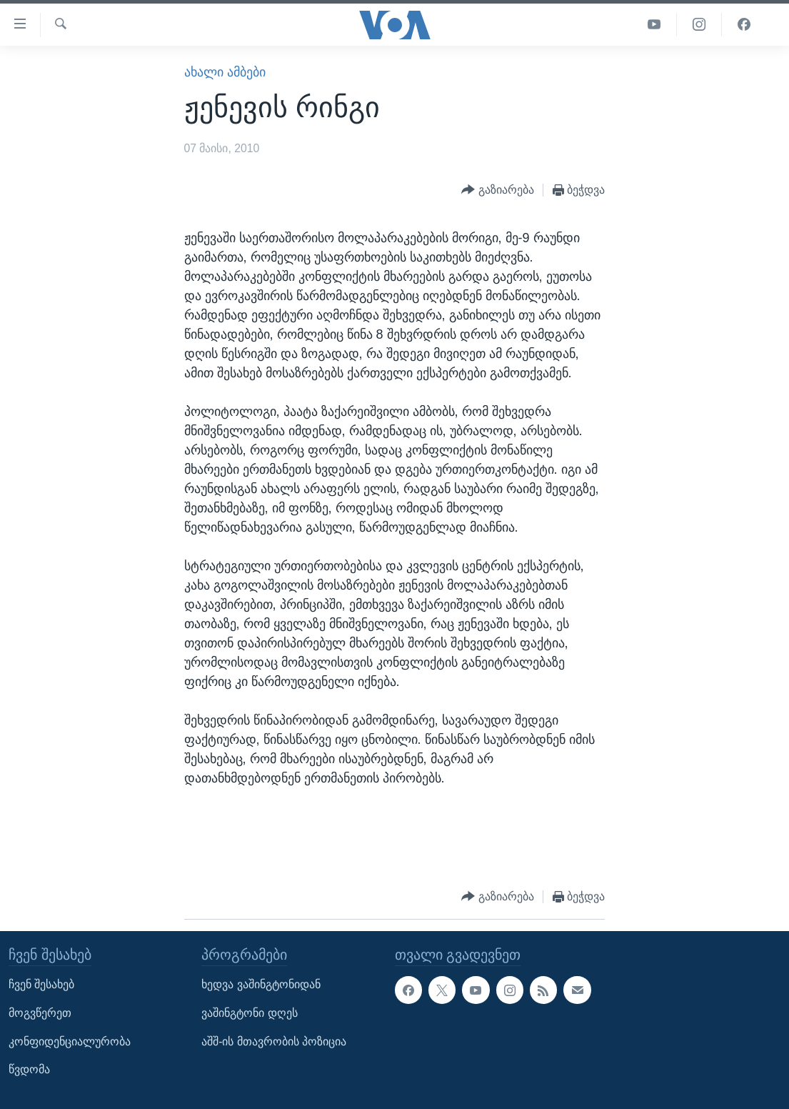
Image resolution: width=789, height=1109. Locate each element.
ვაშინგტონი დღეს (249, 1013)
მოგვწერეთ (40, 1013)
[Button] (497, 190)
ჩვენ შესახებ (41, 984)
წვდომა (29, 1069)
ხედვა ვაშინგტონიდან (260, 984)
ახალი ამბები (225, 72)
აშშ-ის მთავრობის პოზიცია (273, 1041)
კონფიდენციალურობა (70, 1041)
